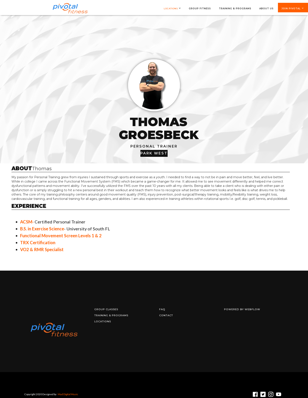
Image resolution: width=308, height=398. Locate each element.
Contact (166, 315)
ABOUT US (266, 8)
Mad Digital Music (68, 394)
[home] (70, 9)
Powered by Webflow (242, 309)
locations (102, 321)
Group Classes (106, 309)
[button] (174, 8)
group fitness (200, 8)
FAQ (162, 309)
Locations (171, 8)
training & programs (235, 8)
